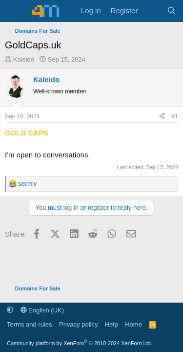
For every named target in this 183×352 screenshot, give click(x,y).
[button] (10, 310)
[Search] (171, 11)
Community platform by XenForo (79, 343)
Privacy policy (78, 324)
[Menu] (13, 11)
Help (111, 324)
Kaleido (23, 59)
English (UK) (42, 310)
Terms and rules (29, 324)
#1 (175, 116)
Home (133, 324)
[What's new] (152, 11)
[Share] (162, 116)
